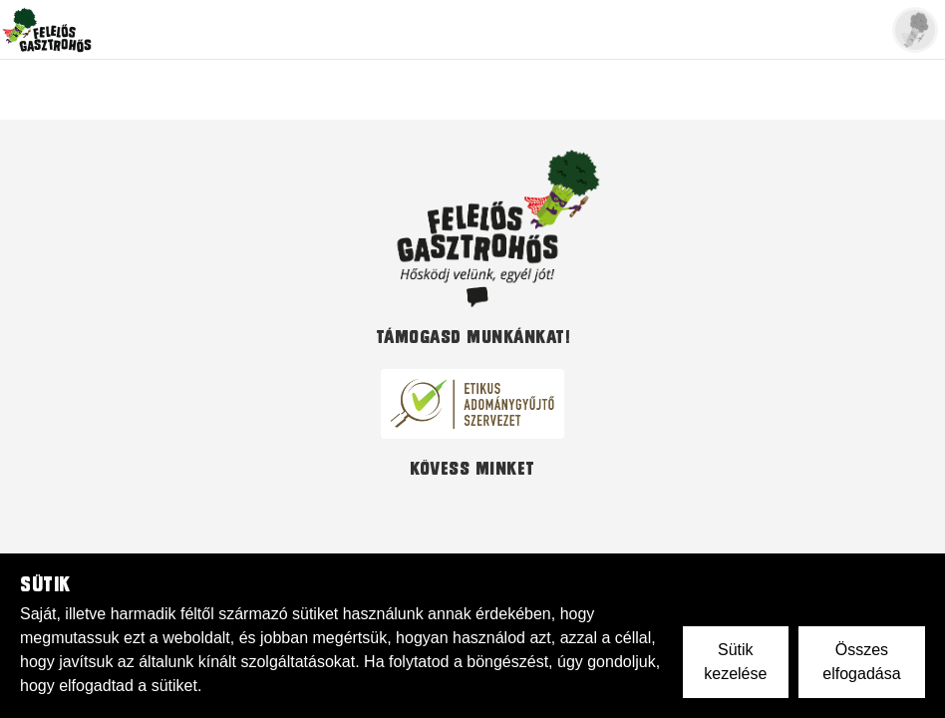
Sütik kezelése (735, 661)
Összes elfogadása (861, 661)
